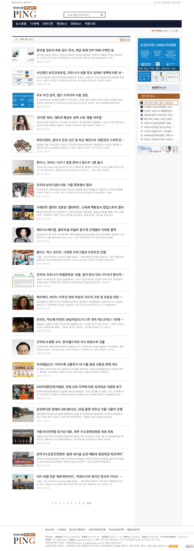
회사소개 (49, 529)
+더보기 (177, 97)
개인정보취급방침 (96, 529)
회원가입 (166, 2)
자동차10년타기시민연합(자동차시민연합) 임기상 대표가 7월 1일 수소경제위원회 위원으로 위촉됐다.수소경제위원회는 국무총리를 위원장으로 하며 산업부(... (80, 438)
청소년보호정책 (116, 529)
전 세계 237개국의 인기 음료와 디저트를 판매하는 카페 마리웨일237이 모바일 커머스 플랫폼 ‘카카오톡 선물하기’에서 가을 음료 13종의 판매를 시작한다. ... (80, 370)
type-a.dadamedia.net (89, 543)
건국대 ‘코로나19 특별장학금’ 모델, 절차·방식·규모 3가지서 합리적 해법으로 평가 (81, 274)
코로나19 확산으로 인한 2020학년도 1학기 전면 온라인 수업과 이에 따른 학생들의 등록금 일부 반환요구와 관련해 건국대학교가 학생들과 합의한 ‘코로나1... (79, 281)
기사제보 (61, 529)
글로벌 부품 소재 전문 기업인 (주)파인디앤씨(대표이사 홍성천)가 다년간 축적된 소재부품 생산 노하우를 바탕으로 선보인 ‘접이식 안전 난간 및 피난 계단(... (80, 146)
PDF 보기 (176, 2)
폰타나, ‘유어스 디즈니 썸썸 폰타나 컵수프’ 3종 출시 (70, 162)
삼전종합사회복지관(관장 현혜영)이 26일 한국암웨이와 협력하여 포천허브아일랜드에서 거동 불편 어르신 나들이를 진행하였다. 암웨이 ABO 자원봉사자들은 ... (80, 415)
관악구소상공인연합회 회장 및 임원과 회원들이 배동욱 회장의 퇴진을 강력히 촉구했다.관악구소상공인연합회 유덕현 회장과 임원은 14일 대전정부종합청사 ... (80, 460)
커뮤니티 (90, 23)
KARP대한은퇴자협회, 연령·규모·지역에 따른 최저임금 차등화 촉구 (79, 386)
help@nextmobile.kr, (84, 539)
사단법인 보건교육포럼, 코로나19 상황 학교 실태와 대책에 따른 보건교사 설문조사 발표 (81, 72)
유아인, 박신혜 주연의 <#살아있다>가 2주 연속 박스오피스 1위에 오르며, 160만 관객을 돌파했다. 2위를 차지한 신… (159, 139)
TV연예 (34, 23)
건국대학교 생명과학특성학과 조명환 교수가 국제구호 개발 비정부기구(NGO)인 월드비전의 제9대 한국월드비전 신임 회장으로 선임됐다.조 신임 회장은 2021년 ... (80, 348)
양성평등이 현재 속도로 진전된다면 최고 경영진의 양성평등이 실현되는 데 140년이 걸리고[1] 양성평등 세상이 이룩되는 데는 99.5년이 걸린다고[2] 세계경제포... (80, 303)
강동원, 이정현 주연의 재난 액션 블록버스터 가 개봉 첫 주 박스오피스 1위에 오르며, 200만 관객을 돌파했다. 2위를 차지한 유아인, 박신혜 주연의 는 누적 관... (80, 325)
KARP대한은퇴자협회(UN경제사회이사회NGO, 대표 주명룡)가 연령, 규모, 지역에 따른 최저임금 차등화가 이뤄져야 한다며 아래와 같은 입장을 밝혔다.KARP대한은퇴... (80, 393)
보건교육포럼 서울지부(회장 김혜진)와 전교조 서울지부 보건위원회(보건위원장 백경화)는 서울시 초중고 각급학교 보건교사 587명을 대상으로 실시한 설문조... (80, 79)
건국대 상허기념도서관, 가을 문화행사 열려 (64, 185)
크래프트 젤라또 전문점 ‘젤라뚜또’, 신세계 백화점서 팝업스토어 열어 (80, 207)
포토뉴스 (76, 23)
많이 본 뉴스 (26, 39)
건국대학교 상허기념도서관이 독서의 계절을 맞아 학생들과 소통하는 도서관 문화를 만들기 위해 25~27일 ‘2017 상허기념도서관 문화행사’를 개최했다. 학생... (80, 191)
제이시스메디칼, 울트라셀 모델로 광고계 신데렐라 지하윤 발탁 (76, 229)
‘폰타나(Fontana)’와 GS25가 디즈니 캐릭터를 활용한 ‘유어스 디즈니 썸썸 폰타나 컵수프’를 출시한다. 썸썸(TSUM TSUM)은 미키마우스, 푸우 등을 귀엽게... (80, 168)
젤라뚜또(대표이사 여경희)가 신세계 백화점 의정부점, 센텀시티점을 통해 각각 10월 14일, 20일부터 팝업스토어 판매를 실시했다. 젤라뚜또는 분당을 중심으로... (80, 213)
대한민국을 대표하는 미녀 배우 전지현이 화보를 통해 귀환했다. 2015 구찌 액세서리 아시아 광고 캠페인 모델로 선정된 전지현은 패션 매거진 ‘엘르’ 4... (80, 123)
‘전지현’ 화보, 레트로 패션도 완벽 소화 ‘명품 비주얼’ (69, 117)
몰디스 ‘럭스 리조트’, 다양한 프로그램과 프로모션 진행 (71, 252)
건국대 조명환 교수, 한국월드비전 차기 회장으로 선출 (71, 342)
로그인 (157, 2)
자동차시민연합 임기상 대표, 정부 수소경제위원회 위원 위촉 (75, 431)
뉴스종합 (21, 23)
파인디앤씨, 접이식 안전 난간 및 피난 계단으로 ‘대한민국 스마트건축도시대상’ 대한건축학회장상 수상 (81, 140)
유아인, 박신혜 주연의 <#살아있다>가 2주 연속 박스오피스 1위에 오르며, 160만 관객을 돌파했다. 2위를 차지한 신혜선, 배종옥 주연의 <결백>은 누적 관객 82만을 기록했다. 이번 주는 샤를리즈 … (81, 319)
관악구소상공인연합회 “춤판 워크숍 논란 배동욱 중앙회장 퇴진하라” (80, 454)
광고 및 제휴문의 (77, 529)
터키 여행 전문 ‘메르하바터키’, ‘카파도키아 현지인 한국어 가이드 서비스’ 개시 (81, 476)
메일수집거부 (133, 529)
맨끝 (89, 503)
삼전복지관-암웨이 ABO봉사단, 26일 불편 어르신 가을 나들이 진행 (79, 409)
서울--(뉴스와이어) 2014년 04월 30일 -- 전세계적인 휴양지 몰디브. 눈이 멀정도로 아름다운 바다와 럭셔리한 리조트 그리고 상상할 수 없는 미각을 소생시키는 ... (80, 258)
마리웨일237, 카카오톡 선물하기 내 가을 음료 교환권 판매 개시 (77, 364)
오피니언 (48, 23)
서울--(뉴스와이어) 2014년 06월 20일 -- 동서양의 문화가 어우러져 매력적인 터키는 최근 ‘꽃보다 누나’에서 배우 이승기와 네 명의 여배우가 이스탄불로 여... (80, 482)
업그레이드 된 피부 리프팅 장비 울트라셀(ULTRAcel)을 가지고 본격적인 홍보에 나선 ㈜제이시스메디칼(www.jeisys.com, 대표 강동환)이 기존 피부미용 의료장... (80, 236)
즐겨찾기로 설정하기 (22, 2)
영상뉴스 (62, 23)
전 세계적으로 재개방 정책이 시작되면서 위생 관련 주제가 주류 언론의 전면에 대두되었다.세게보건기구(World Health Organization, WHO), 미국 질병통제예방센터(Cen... (80, 103)
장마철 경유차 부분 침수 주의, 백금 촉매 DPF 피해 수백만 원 (75, 50)
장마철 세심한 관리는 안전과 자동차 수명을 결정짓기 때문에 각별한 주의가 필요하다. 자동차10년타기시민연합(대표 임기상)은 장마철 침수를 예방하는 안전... (79, 56)
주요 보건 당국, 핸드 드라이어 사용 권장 (62, 95)
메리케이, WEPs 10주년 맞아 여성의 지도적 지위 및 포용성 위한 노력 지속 (81, 297)
